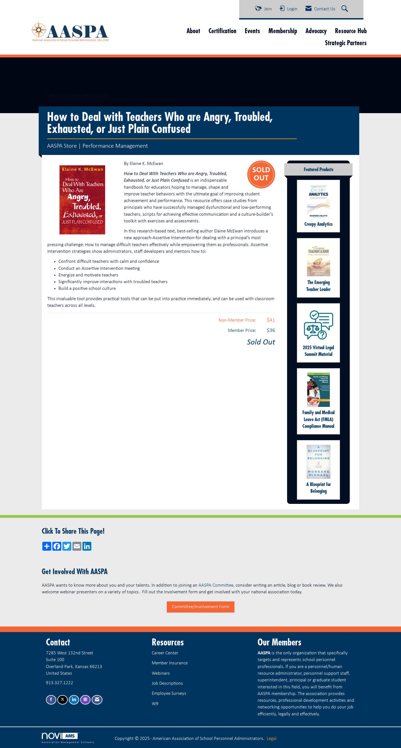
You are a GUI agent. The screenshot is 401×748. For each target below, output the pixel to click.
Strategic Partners (346, 43)
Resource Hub (351, 31)
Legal (272, 738)
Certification (222, 31)
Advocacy (316, 31)
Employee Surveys (169, 693)
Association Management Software (68, 738)
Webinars (161, 673)
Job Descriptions (167, 683)
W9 (155, 703)
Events (252, 31)
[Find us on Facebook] (51, 700)
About (193, 31)
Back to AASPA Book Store (76, 95)
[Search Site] (345, 9)
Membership (282, 31)
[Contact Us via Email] (97, 700)
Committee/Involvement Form (200, 606)
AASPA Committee (216, 585)
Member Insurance (170, 663)
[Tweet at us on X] (62, 700)
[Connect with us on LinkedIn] (74, 700)
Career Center (165, 653)
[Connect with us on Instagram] (85, 700)
